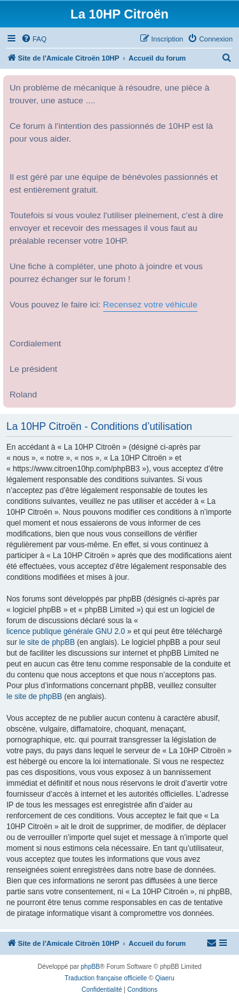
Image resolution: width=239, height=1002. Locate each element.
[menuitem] (34, 39)
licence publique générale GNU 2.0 (65, 631)
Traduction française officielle (106, 978)
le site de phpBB (47, 642)
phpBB (90, 966)
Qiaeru (164, 978)
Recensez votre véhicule (150, 304)
